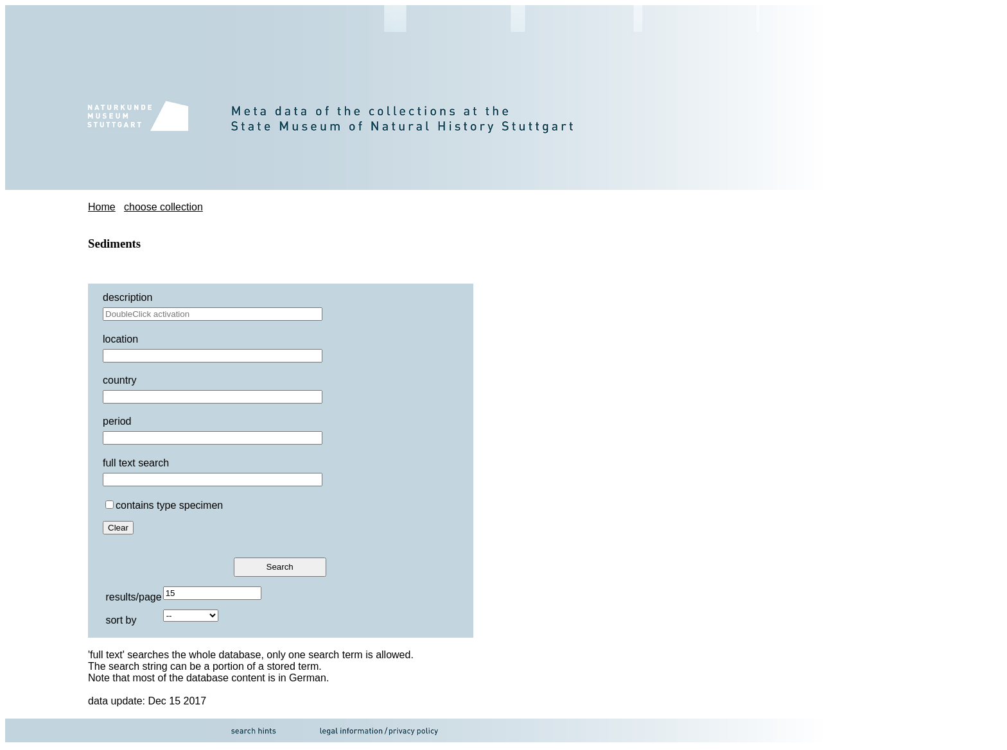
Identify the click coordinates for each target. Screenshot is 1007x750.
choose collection (163, 206)
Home (102, 206)
